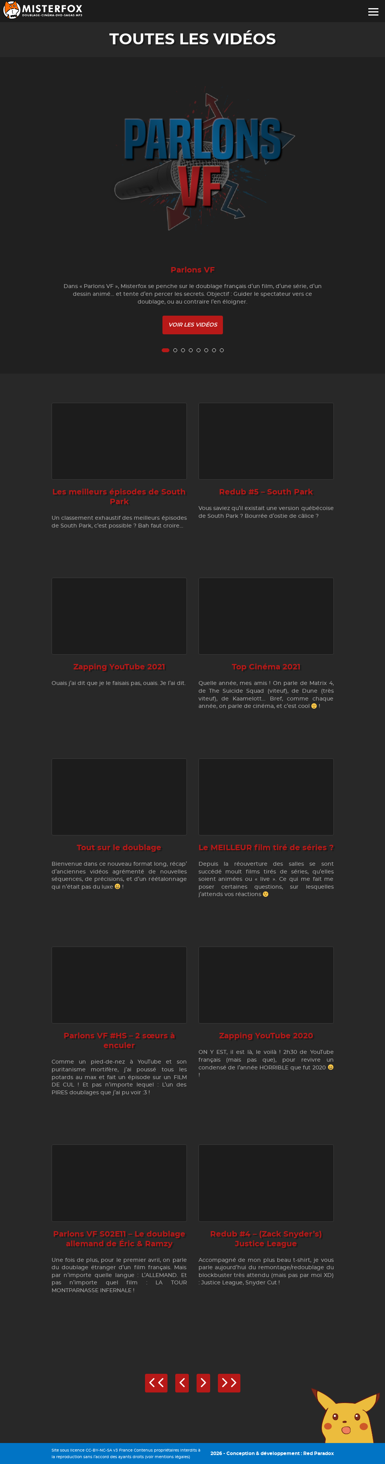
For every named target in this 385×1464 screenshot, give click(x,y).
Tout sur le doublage (119, 848)
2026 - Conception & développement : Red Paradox (272, 1453)
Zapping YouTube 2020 (266, 1036)
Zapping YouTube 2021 (119, 667)
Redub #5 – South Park (266, 492)
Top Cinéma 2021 (266, 667)
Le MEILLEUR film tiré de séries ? (266, 848)
